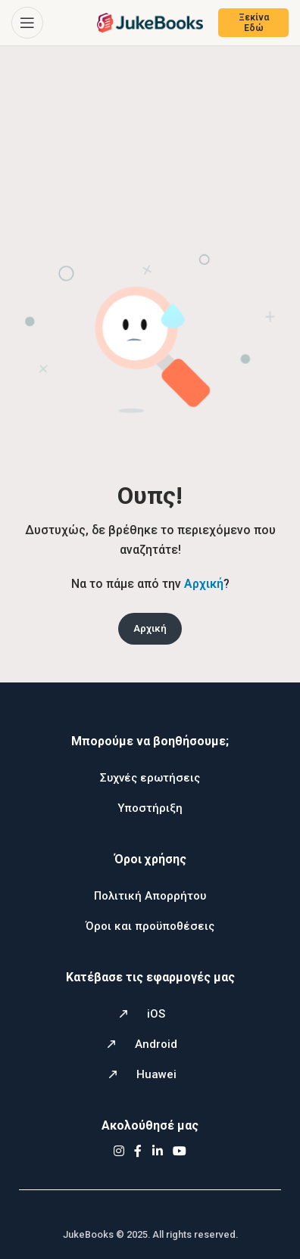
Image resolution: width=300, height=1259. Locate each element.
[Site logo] (150, 21)
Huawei (156, 1074)
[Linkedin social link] (157, 1151)
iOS (156, 1014)
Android (156, 1044)
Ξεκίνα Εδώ (254, 22)
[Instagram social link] (118, 1151)
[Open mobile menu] (27, 23)
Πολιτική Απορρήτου (150, 896)
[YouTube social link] (180, 1151)
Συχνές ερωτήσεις (150, 778)
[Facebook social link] (138, 1151)
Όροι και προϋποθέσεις (150, 926)
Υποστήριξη (150, 808)
